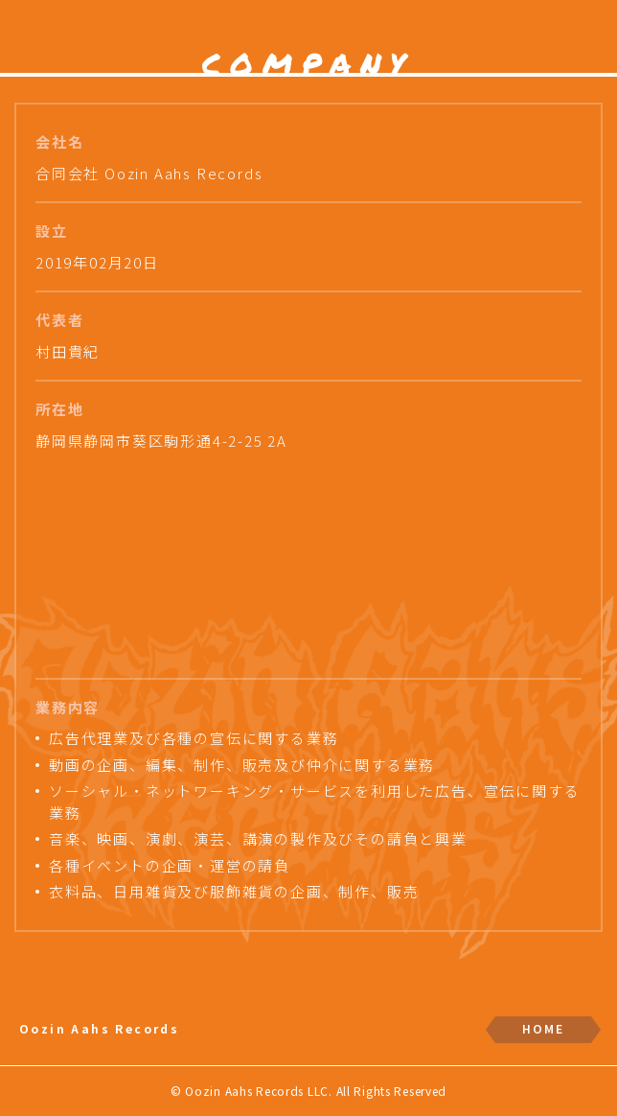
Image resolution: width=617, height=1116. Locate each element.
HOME (542, 1028)
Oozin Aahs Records (99, 1028)
